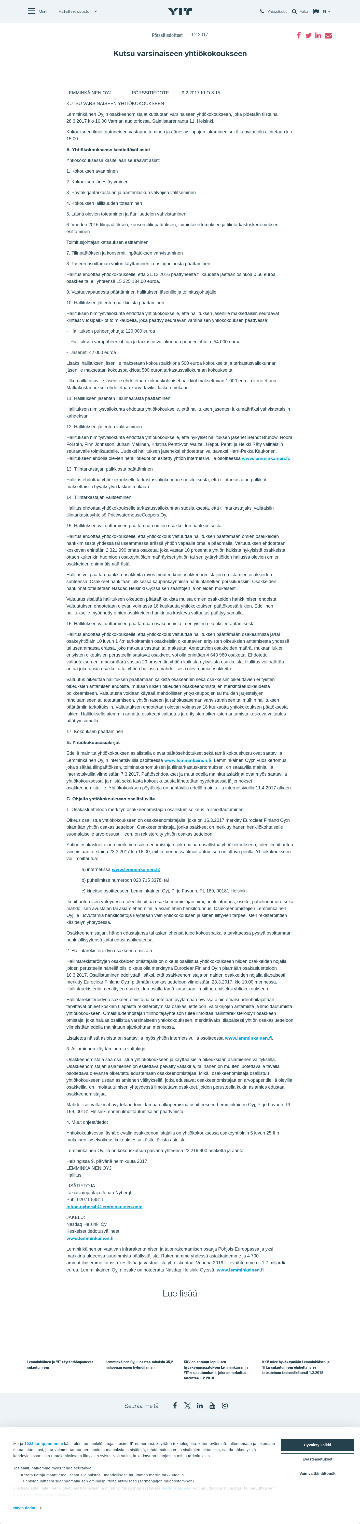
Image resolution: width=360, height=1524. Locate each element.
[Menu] (38, 11)
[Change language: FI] (323, 11)
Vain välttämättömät (317, 1473)
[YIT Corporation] (200, 1406)
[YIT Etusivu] (180, 11)
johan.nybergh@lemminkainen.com (104, 1206)
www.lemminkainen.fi (265, 458)
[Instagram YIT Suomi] (225, 1406)
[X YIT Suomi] (187, 1406)
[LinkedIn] (318, 35)
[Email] (328, 35)
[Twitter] (308, 35)
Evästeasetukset (317, 1459)
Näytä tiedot (24, 1508)
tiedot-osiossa (176, 1488)
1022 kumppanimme (43, 1443)
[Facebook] (299, 35)
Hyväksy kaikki (317, 1445)
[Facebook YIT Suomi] (175, 1406)
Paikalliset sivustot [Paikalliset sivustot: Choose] (78, 11)
